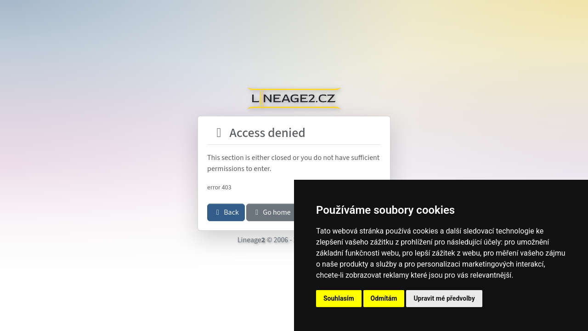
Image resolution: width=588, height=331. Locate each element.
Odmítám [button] (384, 298)
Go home (271, 212)
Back (226, 212)
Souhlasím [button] (338, 298)
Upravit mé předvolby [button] (444, 298)
